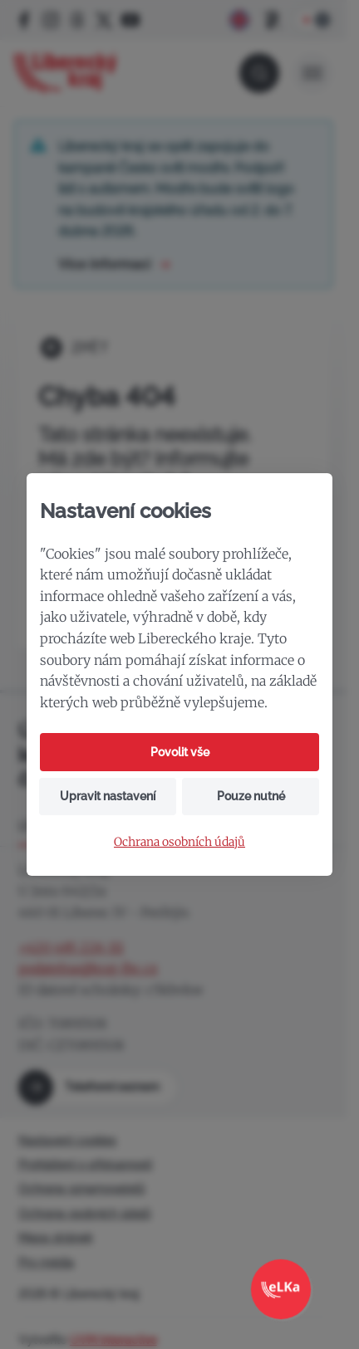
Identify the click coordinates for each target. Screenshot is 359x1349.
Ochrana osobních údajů (179, 842)
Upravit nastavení (107, 796)
